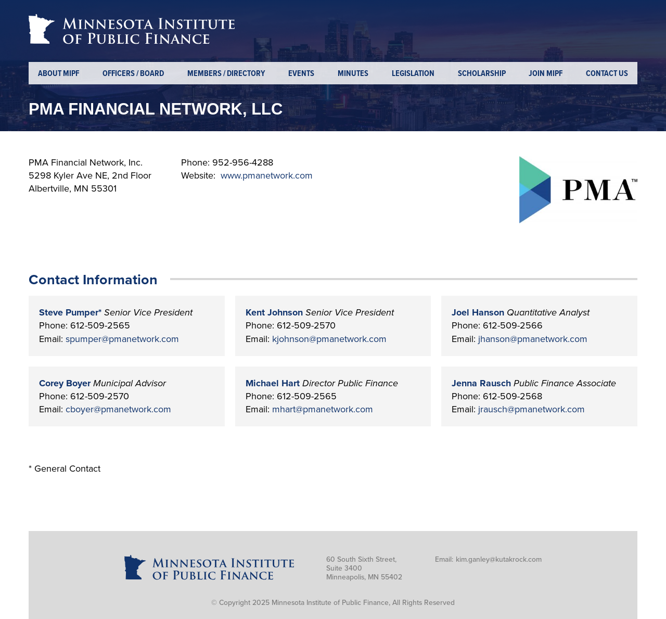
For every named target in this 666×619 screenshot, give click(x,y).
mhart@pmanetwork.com (322, 409)
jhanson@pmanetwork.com (532, 339)
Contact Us (607, 74)
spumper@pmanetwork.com (122, 339)
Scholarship (482, 74)
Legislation (413, 74)
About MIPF (58, 74)
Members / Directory (226, 74)
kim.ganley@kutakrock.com (499, 559)
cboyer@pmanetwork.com (118, 409)
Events (301, 74)
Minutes (353, 74)
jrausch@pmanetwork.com (531, 409)
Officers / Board (133, 74)
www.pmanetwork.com (267, 175)
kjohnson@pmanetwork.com (329, 339)
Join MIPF (545, 74)
